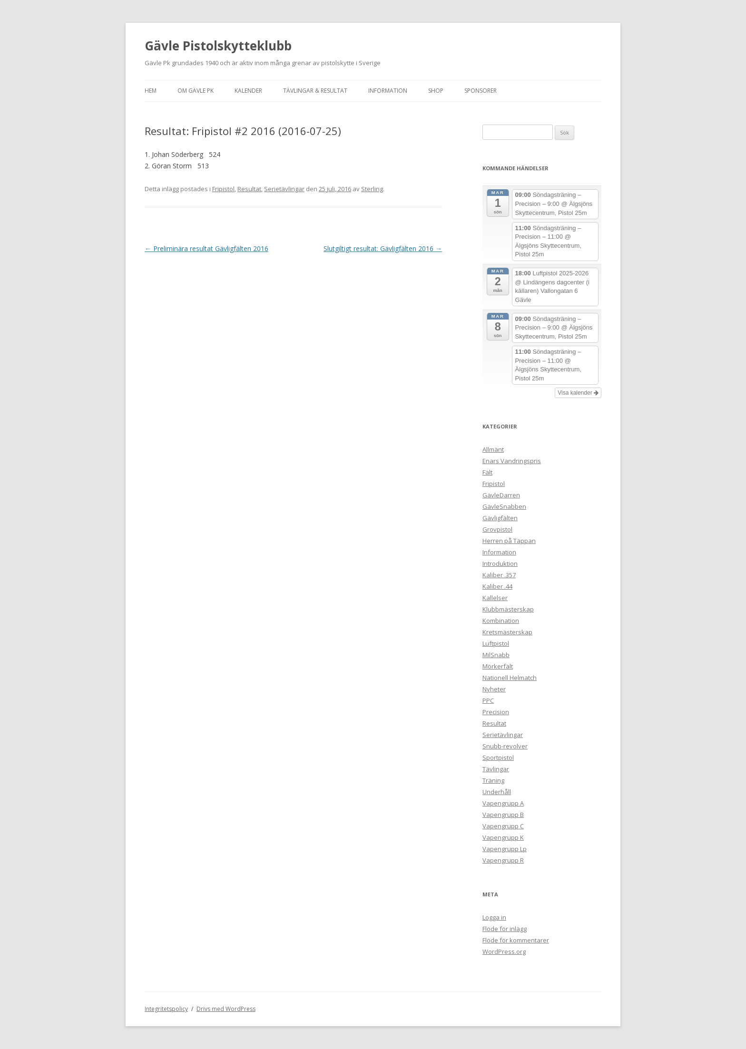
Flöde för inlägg (504, 928)
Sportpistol (498, 757)
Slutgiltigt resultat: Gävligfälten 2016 (383, 248)
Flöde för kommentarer (515, 940)
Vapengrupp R (503, 860)
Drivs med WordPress (225, 1009)
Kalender (248, 91)
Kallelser (495, 597)
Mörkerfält (497, 666)
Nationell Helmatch (509, 677)
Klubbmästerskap (508, 609)
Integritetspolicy (166, 1009)
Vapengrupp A (503, 803)
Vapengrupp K (503, 837)
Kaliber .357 (499, 575)
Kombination (500, 620)
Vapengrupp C (503, 826)
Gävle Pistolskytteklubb (218, 45)
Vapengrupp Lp (504, 849)
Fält (487, 472)
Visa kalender (578, 392)
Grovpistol (497, 529)
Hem (151, 91)
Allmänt (493, 449)
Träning (493, 780)
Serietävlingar (284, 189)
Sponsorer (480, 91)
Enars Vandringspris (511, 461)
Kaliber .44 (497, 586)
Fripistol (223, 189)
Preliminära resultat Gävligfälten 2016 (206, 248)
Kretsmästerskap (507, 632)
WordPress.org (504, 951)
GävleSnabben (504, 506)
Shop (435, 91)
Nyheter (494, 689)
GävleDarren (501, 495)
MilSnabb (496, 655)
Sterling (372, 189)
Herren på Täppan (509, 540)
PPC (488, 700)
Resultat (249, 189)
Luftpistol (495, 643)
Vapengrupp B (503, 814)
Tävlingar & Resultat (315, 91)
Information (387, 91)
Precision (495, 712)
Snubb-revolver (505, 746)
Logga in (494, 917)
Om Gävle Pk (195, 91)
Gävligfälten (500, 518)
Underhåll (496, 791)
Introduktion (500, 563)
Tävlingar (495, 769)
